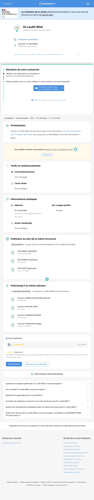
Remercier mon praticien (36, 364)
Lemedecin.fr (9, 118)
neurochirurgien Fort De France (11, 443)
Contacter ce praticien (26, 39)
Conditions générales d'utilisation (29, 482)
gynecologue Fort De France (72, 449)
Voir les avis (47, 155)
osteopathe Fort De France (71, 462)
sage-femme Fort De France (72, 472)
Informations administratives (47, 374)
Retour (8, 4)
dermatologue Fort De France (72, 446)
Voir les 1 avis (13, 364)
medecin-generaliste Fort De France (74, 456)
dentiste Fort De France (70, 443)
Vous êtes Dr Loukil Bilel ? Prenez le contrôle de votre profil (38, 54)
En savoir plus (46, 15)
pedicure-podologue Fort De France (74, 469)
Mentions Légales (12, 482)
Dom (32, 118)
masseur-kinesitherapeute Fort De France (76, 453)
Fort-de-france (41, 118)
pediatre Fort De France (70, 466)
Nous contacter (81, 482)
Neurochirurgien (22, 118)
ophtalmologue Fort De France (73, 459)
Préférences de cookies (33, 485)
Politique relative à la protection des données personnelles (58, 482)
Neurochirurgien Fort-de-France (37, 30)
